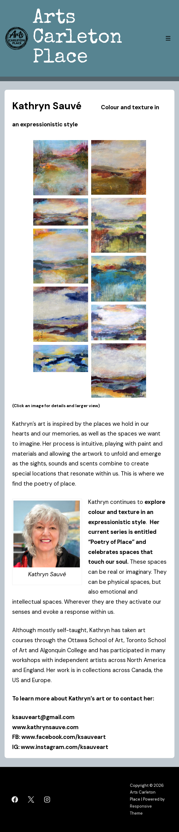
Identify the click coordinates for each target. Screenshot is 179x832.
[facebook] (15, 799)
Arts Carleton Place (77, 38)
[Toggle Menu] (168, 38)
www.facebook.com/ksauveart (63, 737)
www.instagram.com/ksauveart (64, 747)
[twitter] (31, 799)
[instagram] (47, 799)
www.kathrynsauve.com (46, 727)
